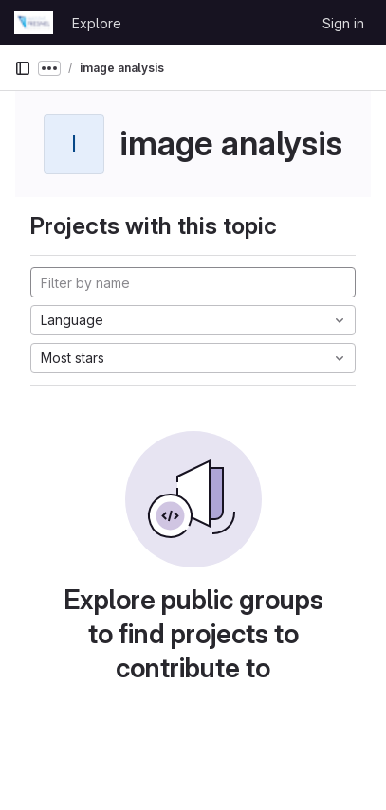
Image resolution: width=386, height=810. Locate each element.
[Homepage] (33, 23)
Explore (96, 23)
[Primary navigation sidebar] (23, 68)
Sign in (343, 23)
